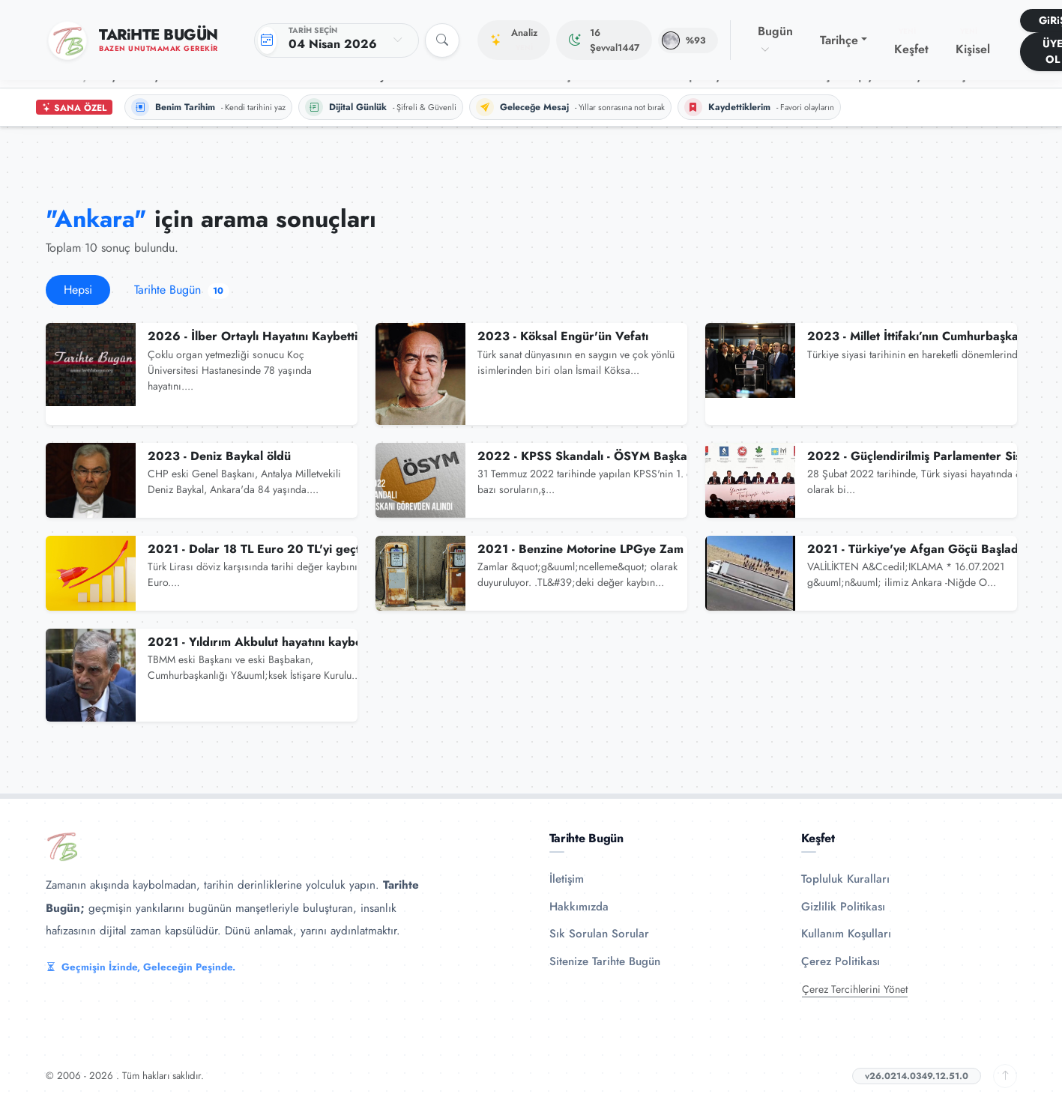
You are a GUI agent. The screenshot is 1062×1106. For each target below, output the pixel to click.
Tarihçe (839, 40)
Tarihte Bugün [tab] (182, 289)
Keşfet (911, 42)
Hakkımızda (579, 906)
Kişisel (973, 42)
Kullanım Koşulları (846, 933)
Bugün (775, 39)
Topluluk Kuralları (845, 879)
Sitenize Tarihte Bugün (604, 961)
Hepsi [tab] (78, 289)
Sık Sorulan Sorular (599, 933)
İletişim (566, 879)
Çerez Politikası (840, 961)
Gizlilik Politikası (843, 906)
